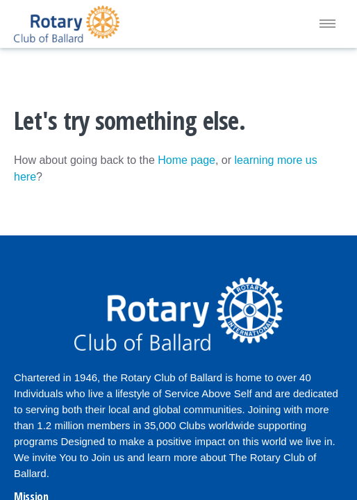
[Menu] (327, 24)
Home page (186, 160)
